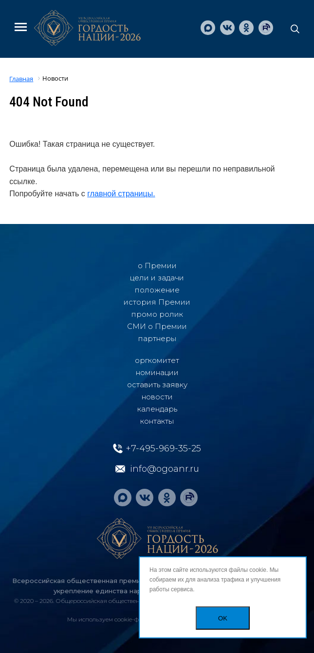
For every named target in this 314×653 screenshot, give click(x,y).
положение (157, 289)
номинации (157, 372)
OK (222, 618)
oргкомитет (157, 360)
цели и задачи (157, 277)
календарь (157, 408)
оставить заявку (157, 384)
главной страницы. (121, 193)
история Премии (157, 302)
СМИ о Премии (157, 326)
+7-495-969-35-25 (163, 448)
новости (157, 396)
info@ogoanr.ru (164, 469)
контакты (157, 421)
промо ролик (157, 314)
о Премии (157, 265)
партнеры (157, 338)
